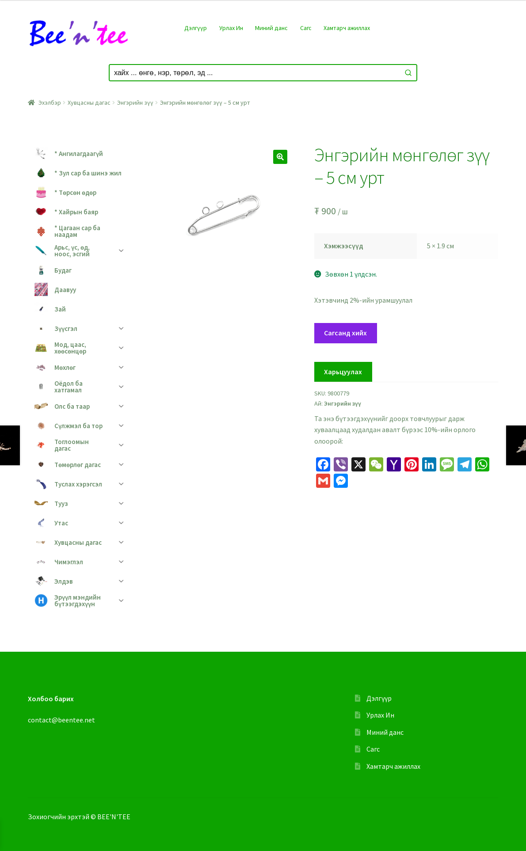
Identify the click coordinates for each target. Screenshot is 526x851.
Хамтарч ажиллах (347, 28)
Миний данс (271, 28)
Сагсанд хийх (345, 332)
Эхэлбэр (49, 102)
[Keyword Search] (255, 72)
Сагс (306, 28)
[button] (280, 157)
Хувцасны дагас (89, 102)
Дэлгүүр (195, 28)
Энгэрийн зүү (135, 102)
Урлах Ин (231, 28)
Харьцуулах (343, 371)
